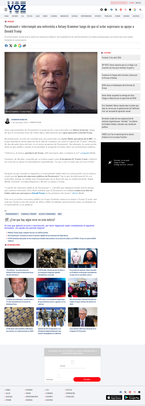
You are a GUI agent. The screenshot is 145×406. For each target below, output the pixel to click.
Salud (38, 16)
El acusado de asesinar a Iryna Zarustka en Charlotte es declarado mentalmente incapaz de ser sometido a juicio (83, 272)
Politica (29, 16)
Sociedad (74, 16)
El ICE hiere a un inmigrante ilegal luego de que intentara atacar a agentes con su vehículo (52, 301)
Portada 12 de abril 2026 (111, 58)
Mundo (45, 16)
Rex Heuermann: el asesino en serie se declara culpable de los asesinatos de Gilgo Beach (38, 235)
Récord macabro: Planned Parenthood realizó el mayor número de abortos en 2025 (83, 301)
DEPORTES (98, 16)
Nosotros (136, 16)
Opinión (117, 16)
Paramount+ (12, 214)
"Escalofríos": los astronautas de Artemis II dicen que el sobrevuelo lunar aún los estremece (19, 272)
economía (54, 16)
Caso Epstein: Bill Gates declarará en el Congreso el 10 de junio (83, 330)
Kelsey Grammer (47, 214)
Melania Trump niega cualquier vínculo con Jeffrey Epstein (28, 233)
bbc (60, 214)
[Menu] (6, 9)
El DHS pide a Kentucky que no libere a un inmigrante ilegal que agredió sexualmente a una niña (51, 272)
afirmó (75, 193)
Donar (7, 16)
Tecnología (108, 16)
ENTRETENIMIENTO (86, 16)
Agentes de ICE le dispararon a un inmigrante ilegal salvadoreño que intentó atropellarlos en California (49, 331)
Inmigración (64, 16)
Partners (126, 16)
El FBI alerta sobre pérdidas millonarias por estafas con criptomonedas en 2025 (20, 330)
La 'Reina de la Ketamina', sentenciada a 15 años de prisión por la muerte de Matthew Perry (19, 301)
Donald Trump (28, 214)
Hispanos (15, 16)
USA (22, 16)
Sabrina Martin (19, 119)
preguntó (85, 153)
